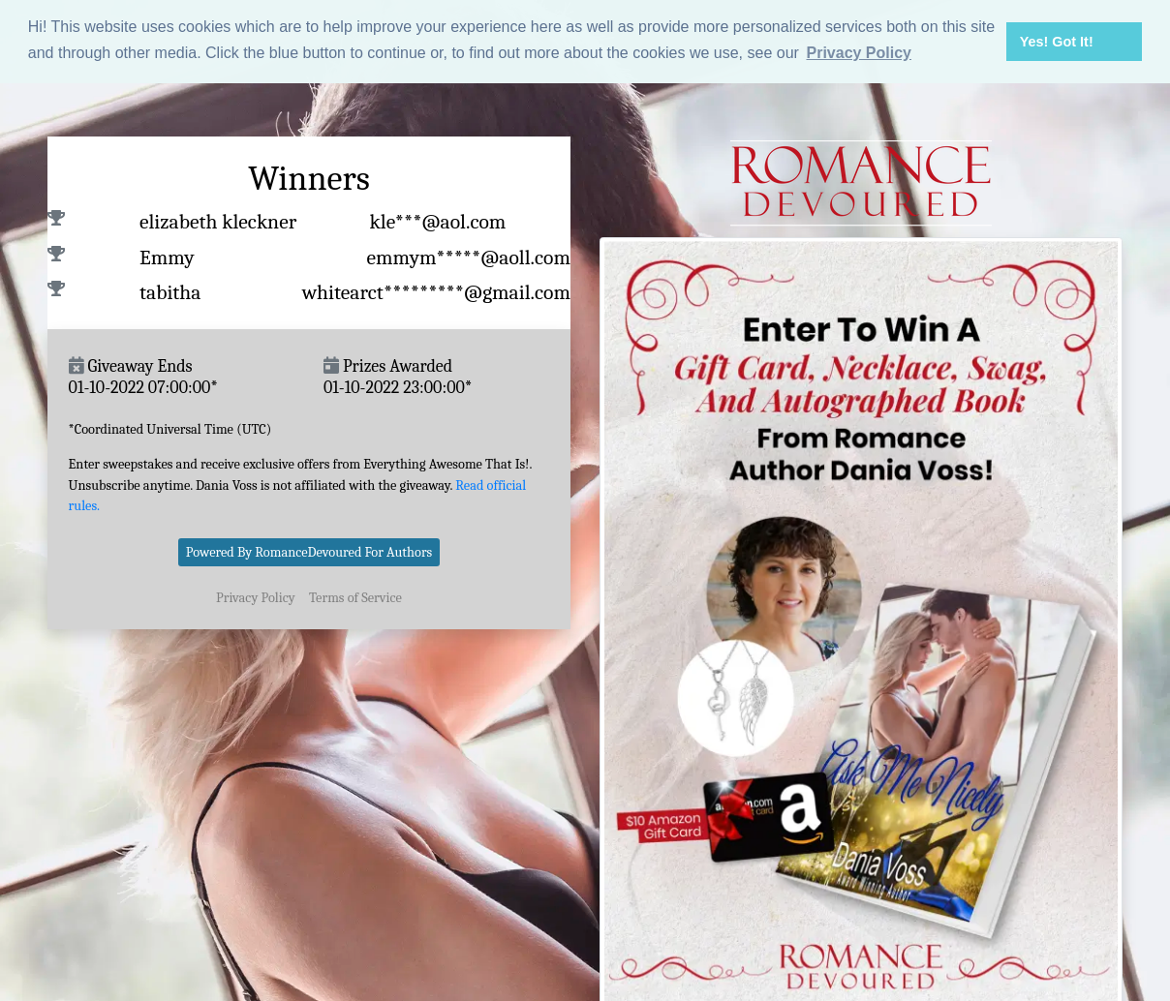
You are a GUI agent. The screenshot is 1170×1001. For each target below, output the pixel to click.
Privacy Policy (255, 597)
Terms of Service (355, 597)
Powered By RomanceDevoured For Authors (309, 551)
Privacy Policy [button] (858, 53)
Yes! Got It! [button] (1056, 41)
